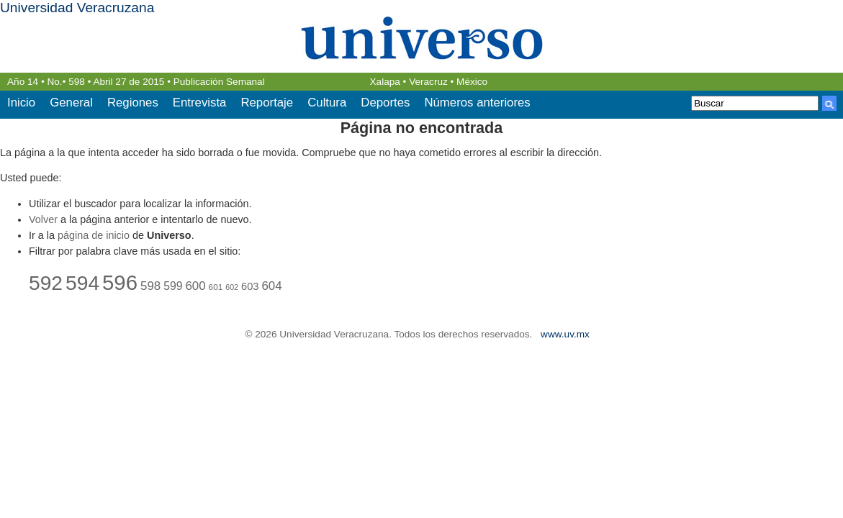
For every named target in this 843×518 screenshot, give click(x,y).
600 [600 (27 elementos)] (195, 286)
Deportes (385, 102)
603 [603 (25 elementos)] (249, 286)
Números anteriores (477, 102)
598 (76, 81)
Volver (43, 219)
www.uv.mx (565, 334)
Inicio (21, 102)
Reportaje (266, 102)
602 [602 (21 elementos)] (231, 287)
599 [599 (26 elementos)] (172, 286)
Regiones (132, 102)
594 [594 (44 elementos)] (82, 282)
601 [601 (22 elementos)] (216, 286)
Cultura (326, 102)
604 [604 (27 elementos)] (271, 286)
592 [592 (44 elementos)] (46, 282)
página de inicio (94, 235)
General (71, 102)
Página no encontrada (422, 128)
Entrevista (200, 102)
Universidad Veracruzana (77, 7)
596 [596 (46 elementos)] (120, 282)
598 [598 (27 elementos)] (150, 286)
